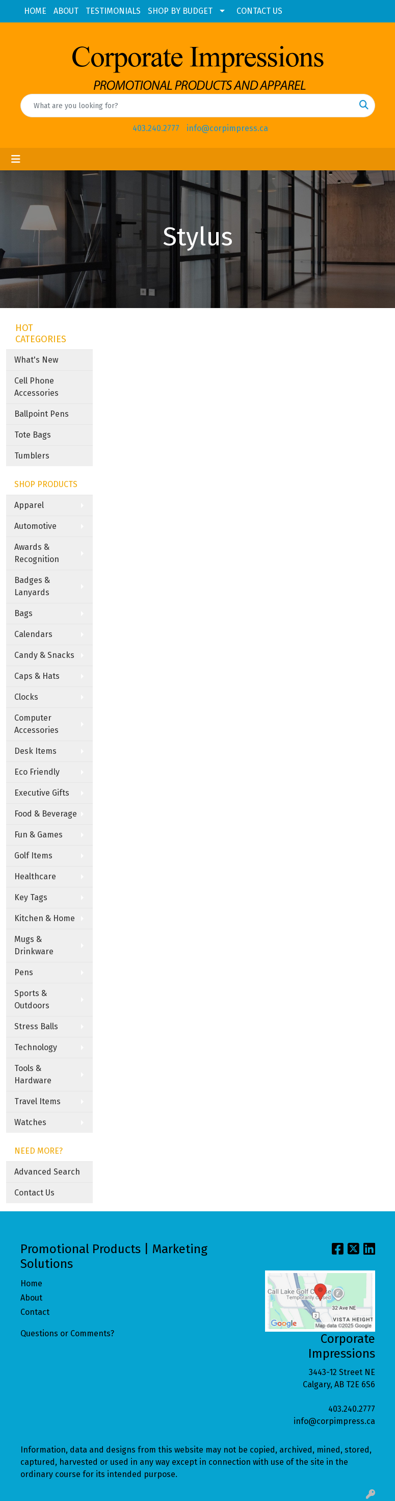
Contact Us (34, 1193)
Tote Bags (32, 435)
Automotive (35, 526)
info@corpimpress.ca (227, 128)
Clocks (26, 697)
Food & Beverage (45, 814)
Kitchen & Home (44, 918)
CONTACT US (259, 11)
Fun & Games (38, 834)
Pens (23, 972)
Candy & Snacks (44, 655)
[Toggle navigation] (16, 159)
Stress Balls (36, 1026)
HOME (35, 11)
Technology (35, 1047)
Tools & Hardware (32, 1074)
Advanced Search (47, 1172)
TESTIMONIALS (113, 11)
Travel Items (37, 1101)
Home (31, 1283)
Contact (34, 1312)
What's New (36, 360)
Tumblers (31, 456)
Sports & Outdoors (31, 999)
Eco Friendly (37, 772)
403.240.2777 (156, 128)
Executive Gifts (41, 793)
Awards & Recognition (36, 553)
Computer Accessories (36, 724)
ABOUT (66, 11)
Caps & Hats (37, 676)
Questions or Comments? (67, 1333)
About (31, 1298)
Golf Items (33, 855)
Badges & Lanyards (32, 586)
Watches (30, 1122)
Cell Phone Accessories (36, 387)
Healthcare (35, 876)
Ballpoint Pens (41, 414)
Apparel (29, 505)
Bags (23, 613)
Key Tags (30, 897)
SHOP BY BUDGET (180, 11)
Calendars (33, 634)
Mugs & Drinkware (34, 945)
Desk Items (35, 751)
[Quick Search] (187, 105)
